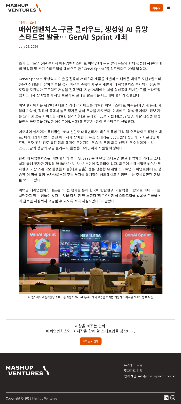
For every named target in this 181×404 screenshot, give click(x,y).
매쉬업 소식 (27, 22)
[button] (169, 8)
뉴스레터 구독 (133, 365)
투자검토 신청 (91, 341)
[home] (23, 8)
